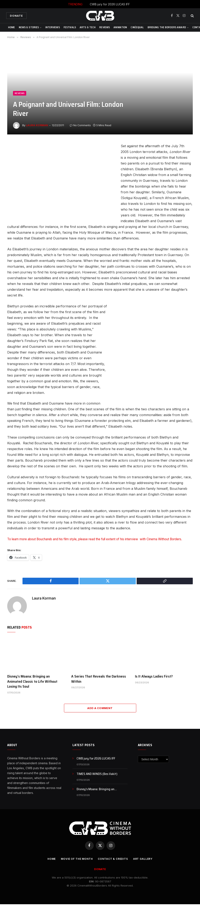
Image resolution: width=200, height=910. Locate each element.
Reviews (104, 27)
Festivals (70, 27)
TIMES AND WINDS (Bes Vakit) (97, 779)
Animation (120, 27)
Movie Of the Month (75, 864)
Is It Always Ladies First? (154, 681)
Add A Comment (99, 713)
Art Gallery (145, 864)
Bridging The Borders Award (167, 27)
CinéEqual (137, 27)
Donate (16, 15)
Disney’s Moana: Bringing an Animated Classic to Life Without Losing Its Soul (32, 686)
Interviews (52, 27)
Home (11, 27)
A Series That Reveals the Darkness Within (98, 685)
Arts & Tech (88, 27)
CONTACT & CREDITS (114, 864)
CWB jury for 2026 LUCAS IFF (110, 4)
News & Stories (29, 27)
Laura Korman (37, 125)
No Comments (80, 125)
